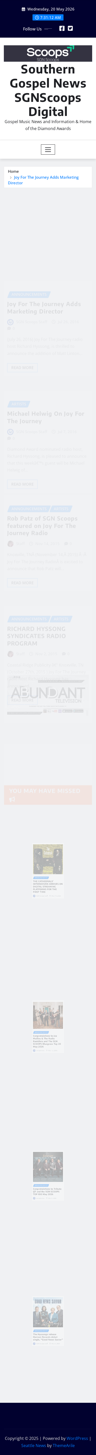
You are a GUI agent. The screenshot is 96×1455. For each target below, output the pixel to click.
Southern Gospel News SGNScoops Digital (48, 90)
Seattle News (33, 1445)
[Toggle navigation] (48, 149)
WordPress (77, 1438)
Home (13, 171)
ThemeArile (64, 1445)
